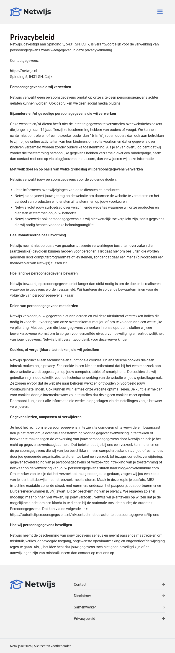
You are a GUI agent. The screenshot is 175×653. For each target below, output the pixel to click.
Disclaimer (119, 596)
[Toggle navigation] (160, 12)
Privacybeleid (119, 618)
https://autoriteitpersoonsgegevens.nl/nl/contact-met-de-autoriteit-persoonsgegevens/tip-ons (84, 515)
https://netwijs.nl (23, 71)
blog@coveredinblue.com (75, 159)
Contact (119, 584)
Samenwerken (119, 607)
